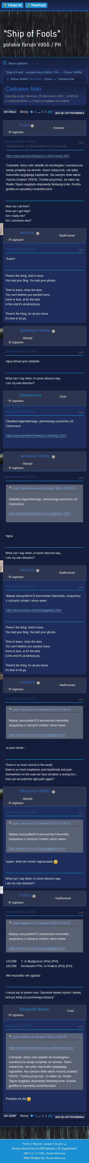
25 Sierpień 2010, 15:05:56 (20, 911)
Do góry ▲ (60, 1143)
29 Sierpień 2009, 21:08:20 (20, 141)
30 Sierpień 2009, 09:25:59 (20, 477)
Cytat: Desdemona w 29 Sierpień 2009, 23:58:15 (43, 488)
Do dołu (10, 111)
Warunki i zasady (42, 1143)
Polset (25, 895)
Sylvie (48, 79)
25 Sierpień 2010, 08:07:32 (20, 698)
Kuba (24, 125)
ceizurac (27, 232)
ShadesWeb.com (55, 1158)
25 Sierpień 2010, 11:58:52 (20, 812)
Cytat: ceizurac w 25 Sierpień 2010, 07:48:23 (41, 709)
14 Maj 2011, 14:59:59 (18, 1025)
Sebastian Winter (35, 330)
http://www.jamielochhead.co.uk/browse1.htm (37, 156)
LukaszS (27, 682)
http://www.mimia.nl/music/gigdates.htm (33, 610)
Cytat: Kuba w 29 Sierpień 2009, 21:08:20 (39, 1037)
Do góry (10, 1115)
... (40, 112)
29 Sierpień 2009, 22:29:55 (20, 351)
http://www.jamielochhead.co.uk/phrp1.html (36, 435)
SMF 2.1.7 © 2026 (33, 1153)
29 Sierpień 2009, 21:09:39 (20, 249)
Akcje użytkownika (69, 113)
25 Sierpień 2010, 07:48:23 (20, 586)
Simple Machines (56, 1153)
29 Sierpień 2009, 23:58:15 (20, 411)
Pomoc (26, 1143)
